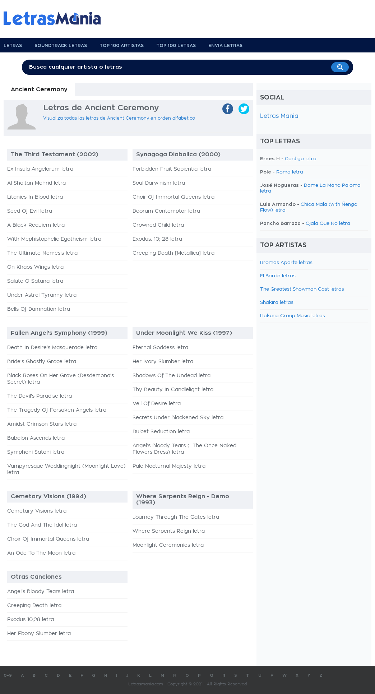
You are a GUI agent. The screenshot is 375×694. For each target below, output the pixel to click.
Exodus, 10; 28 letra (157, 239)
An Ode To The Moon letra (41, 553)
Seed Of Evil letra (29, 211)
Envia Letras (225, 45)
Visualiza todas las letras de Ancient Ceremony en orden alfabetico (119, 118)
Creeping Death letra (34, 605)
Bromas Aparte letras (286, 262)
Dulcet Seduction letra (161, 431)
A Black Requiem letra (36, 225)
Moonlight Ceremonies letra (168, 545)
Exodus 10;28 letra (30, 619)
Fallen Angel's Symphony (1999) (59, 333)
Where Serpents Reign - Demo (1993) (182, 499)
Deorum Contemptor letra (166, 211)
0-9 (8, 675)
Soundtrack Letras (60, 45)
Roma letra (289, 172)
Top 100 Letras (176, 45)
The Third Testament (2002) (54, 154)
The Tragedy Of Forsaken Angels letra (56, 410)
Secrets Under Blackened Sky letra (178, 417)
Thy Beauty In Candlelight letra (173, 389)
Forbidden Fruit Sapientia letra (172, 169)
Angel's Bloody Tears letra (40, 591)
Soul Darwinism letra (159, 183)
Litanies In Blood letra (35, 197)
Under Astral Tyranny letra (42, 295)
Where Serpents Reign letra (169, 531)
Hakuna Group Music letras (292, 316)
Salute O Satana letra (35, 281)
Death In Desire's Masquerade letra (52, 347)
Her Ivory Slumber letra (163, 361)
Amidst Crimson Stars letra (42, 424)
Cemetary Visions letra (36, 511)
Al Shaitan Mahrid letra (36, 183)
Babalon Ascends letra (36, 438)
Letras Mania (279, 116)
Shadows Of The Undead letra (171, 375)
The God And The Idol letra (42, 525)
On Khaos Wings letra (35, 267)
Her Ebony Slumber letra (39, 633)
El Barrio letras (278, 276)
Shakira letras (276, 302)
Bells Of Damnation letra (38, 309)
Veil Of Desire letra (157, 403)
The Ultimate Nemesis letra (42, 253)
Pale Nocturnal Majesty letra (169, 466)
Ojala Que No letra (328, 223)
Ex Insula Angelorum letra (40, 169)
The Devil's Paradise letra (39, 396)
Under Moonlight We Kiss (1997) (184, 333)
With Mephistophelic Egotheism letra (54, 239)
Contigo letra (300, 159)
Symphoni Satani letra (35, 452)
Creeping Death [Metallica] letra (173, 253)
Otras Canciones (36, 577)
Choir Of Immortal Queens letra (173, 197)
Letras (13, 45)
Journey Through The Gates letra (176, 517)
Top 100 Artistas (121, 45)
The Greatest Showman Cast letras (302, 289)
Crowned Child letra (158, 225)
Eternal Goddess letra (160, 347)
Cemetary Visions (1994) (48, 496)
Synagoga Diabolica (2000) (178, 154)
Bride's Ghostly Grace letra (41, 361)
